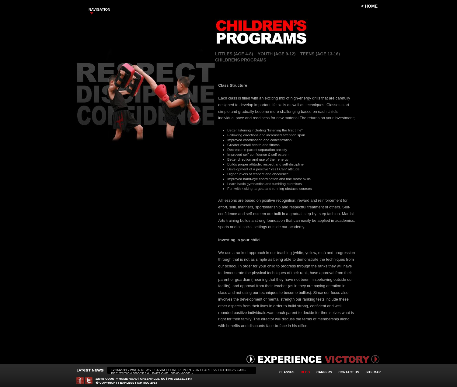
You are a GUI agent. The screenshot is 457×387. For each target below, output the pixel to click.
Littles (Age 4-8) (234, 53)
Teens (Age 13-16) (320, 53)
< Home (369, 6)
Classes (287, 372)
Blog (305, 372)
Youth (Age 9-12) (276, 53)
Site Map (373, 372)
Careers (324, 372)
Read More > (182, 373)
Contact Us (348, 372)
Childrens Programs (240, 60)
